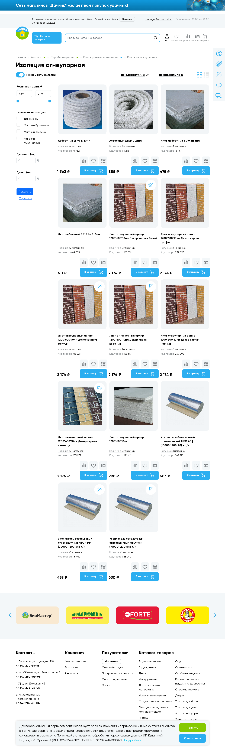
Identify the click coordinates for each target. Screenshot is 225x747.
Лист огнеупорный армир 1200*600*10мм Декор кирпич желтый (78, 342)
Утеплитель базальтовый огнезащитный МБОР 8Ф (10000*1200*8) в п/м (127, 547)
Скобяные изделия (187, 673)
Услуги (61, 19)
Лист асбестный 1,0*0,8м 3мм (181, 140)
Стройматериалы (64, 57)
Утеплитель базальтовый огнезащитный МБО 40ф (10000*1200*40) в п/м (179, 445)
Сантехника (183, 667)
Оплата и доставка (75, 19)
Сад (178, 661)
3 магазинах (175, 249)
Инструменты (148, 679)
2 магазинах (123, 146)
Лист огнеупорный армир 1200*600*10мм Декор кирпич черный (181, 342)
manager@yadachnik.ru (158, 19)
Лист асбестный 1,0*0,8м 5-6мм (80, 235)
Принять (192, 727)
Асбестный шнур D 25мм (126, 140)
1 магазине (174, 454)
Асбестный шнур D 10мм (75, 140)
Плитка (143, 717)
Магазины (127, 19)
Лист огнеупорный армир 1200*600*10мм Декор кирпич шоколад (78, 445)
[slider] (18, 101)
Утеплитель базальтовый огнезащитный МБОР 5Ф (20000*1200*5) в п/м (76, 547)
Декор (143, 673)
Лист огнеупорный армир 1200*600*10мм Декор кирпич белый (130, 239)
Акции (115, 19)
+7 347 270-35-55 (28, 665)
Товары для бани (186, 701)
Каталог (38, 57)
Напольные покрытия (153, 695)
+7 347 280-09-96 (28, 676)
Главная (21, 57)
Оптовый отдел (102, 19)
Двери (179, 695)
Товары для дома (186, 707)
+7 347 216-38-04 (28, 703)
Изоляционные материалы (103, 57)
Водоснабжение (150, 661)
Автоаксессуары (186, 713)
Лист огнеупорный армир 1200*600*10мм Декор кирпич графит (181, 239)
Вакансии (71, 667)
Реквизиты (71, 673)
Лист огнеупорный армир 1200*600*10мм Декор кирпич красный (130, 342)
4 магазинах (71, 146)
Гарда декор (147, 667)
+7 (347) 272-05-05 (43, 23)
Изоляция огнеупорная (142, 57)
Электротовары (186, 719)
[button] (135, 74)
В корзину (93, 171)
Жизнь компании (75, 661)
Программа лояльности (44, 19)
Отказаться (192, 738)
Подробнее (133, 740)
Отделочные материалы (155, 701)
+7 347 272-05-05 (28, 687)
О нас (90, 19)
